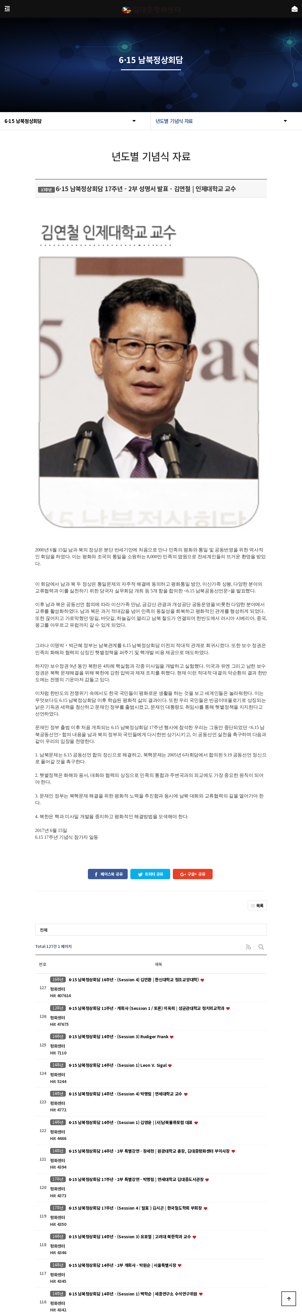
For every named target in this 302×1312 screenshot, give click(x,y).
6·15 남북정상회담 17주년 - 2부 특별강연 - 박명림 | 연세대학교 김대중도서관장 (137, 960)
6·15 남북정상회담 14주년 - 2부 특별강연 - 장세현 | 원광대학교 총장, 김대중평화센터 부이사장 (150, 932)
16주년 (57, 760)
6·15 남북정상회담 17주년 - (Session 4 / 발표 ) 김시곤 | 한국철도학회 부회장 (136, 989)
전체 (43, 710)
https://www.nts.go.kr (88, 1282)
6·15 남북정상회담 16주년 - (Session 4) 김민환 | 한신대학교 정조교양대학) (134, 760)
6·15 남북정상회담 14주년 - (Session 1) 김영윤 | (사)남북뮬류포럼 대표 (131, 903)
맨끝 (201, 1195)
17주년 (57, 960)
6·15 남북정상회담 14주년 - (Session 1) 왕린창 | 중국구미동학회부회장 (131, 1160)
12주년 (57, 789)
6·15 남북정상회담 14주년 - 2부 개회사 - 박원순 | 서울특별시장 (123, 1046)
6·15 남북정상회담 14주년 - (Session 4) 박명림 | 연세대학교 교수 (126, 874)
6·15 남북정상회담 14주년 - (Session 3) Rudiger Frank (119, 817)
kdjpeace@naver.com (162, 1274)
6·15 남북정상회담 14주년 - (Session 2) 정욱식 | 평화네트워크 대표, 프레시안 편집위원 (145, 1131)
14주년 (57, 817)
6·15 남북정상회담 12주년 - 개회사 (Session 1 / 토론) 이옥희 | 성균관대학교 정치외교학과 (147, 789)
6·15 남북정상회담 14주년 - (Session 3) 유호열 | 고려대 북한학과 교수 (130, 1017)
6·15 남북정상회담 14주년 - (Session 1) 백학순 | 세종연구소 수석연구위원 (133, 1074)
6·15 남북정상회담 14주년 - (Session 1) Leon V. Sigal (118, 846)
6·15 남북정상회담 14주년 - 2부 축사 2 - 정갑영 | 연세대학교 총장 (125, 1103)
